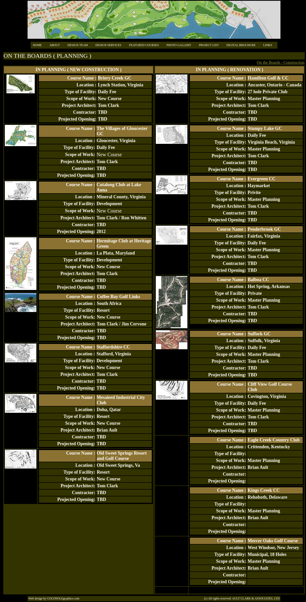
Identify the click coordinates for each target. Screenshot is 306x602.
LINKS (267, 45)
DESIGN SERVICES (108, 45)
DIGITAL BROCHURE (241, 45)
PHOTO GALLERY (178, 45)
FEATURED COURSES (144, 45)
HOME (37, 45)
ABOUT (54, 45)
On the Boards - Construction (280, 62)
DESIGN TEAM (77, 45)
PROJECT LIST (209, 45)
